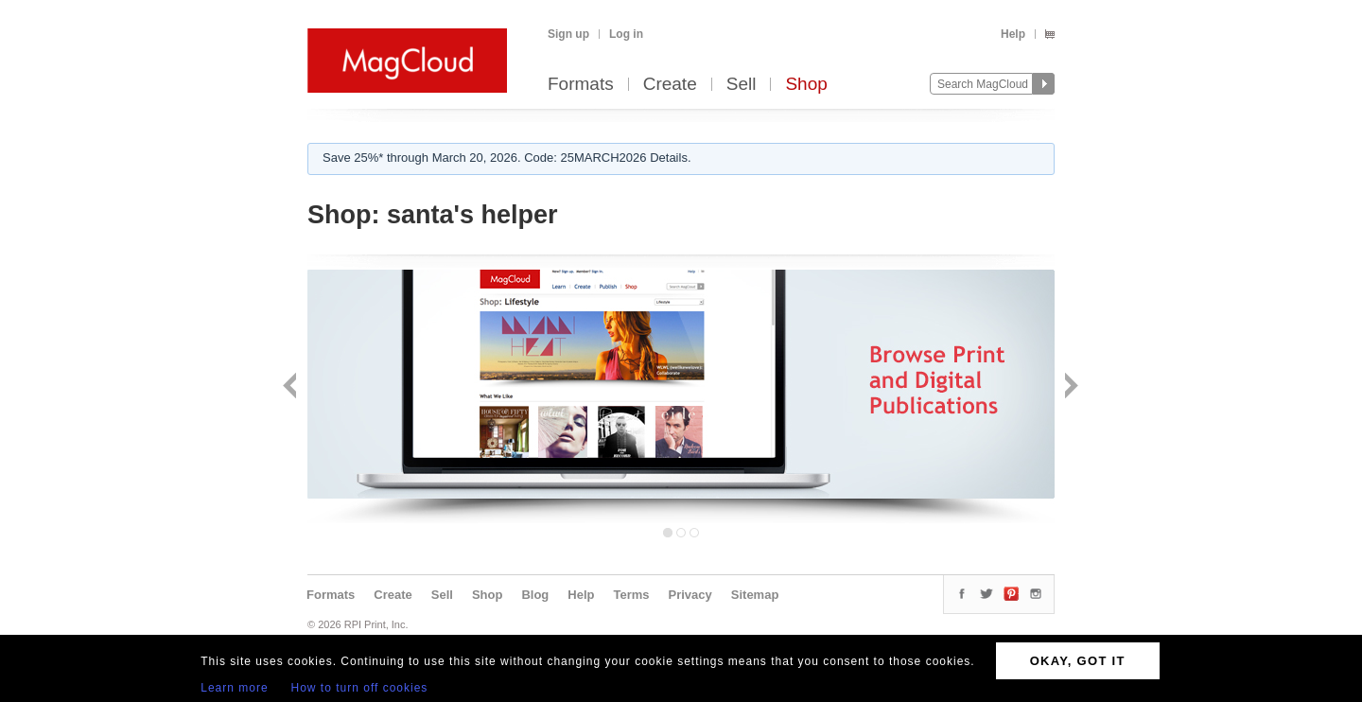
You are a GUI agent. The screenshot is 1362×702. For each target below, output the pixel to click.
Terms (631, 595)
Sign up (568, 34)
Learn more (234, 687)
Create (670, 85)
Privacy (690, 595)
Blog (535, 595)
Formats (581, 85)
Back (292, 387)
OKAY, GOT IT (1078, 661)
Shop (806, 85)
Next (1069, 387)
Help (1013, 34)
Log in (626, 34)
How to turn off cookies (359, 687)
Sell (741, 85)
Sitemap (755, 595)
